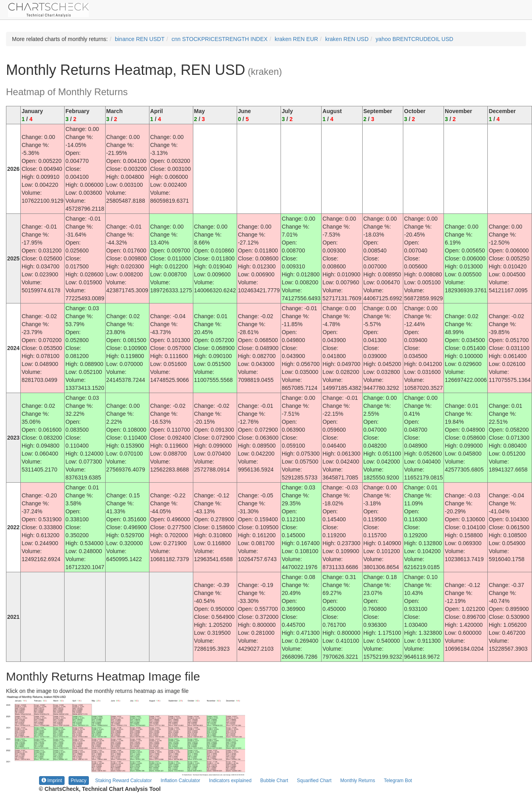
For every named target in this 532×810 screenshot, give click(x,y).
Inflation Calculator (180, 780)
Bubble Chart (274, 780)
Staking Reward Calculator (123, 780)
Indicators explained (230, 780)
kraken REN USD (347, 39)
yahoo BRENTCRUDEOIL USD (414, 39)
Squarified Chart (314, 780)
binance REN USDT (140, 39)
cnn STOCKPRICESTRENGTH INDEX (220, 39)
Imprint (51, 780)
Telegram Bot (398, 780)
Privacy (78, 780)
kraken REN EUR (296, 39)
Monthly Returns (357, 780)
